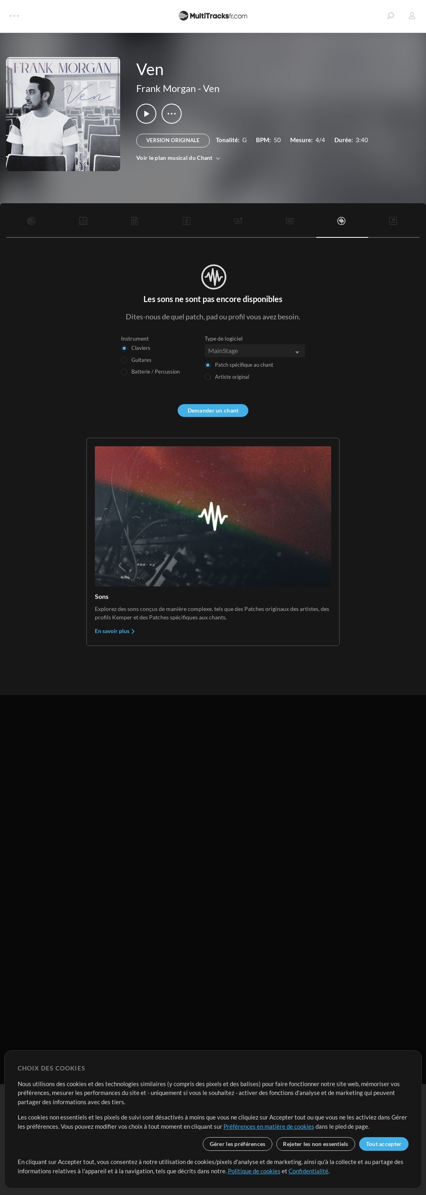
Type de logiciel (224, 338)
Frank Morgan (166, 88)
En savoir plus (115, 630)
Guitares (141, 360)
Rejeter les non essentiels (315, 1143)
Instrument (135, 338)
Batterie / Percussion (155, 371)
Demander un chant (213, 410)
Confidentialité (308, 1171)
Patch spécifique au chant (244, 365)
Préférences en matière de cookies (268, 1126)
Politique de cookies (254, 1171)
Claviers (140, 348)
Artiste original (232, 377)
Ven (211, 88)
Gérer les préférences (238, 1143)
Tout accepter (384, 1143)
